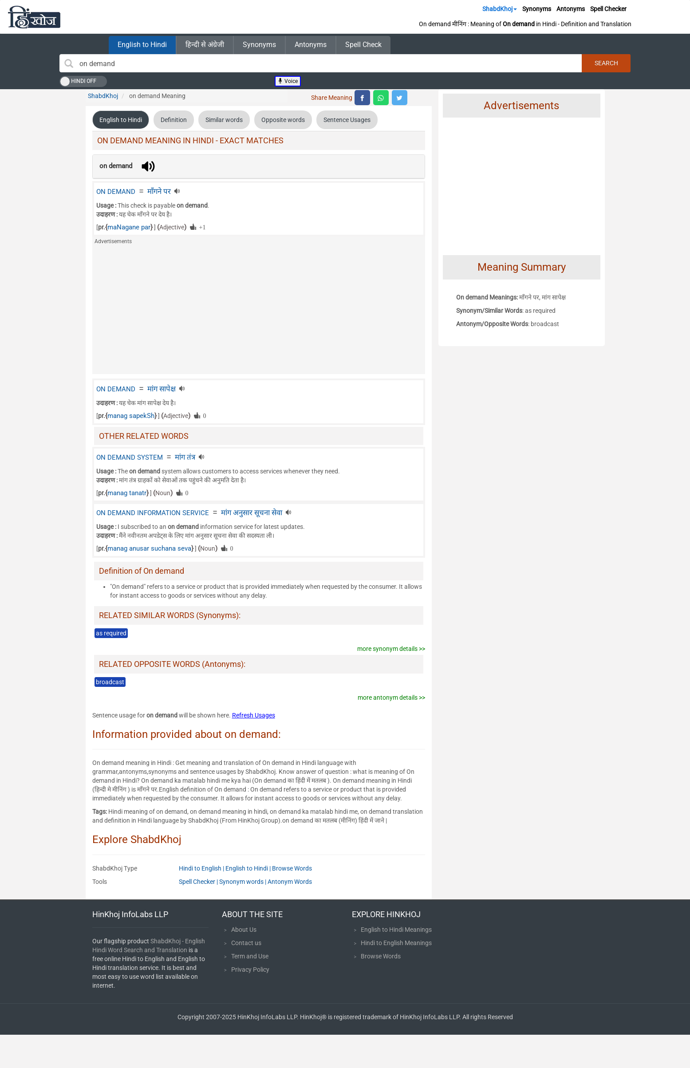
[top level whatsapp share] (381, 97)
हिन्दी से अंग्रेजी (204, 44)
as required (111, 633)
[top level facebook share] (362, 97)
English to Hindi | (248, 868)
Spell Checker (608, 8)
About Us (243, 929)
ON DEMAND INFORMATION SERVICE (152, 513)
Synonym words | (243, 881)
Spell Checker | (199, 881)
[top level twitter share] (399, 97)
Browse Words (292, 868)
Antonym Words (290, 881)
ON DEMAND (115, 192)
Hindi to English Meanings (396, 942)
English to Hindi (142, 44)
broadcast (110, 682)
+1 (201, 227)
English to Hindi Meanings (396, 929)
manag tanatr (126, 493)
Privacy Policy (250, 969)
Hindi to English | (202, 868)
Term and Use (249, 956)
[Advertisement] (258, 312)
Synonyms (536, 8)
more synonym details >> (391, 648)
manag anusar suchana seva (149, 548)
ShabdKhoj (499, 8)
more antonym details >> (391, 697)
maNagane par (128, 227)
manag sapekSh (130, 416)
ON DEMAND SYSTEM (129, 457)
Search (606, 63)
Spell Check (363, 44)
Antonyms (570, 8)
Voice (288, 81)
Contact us (246, 942)
